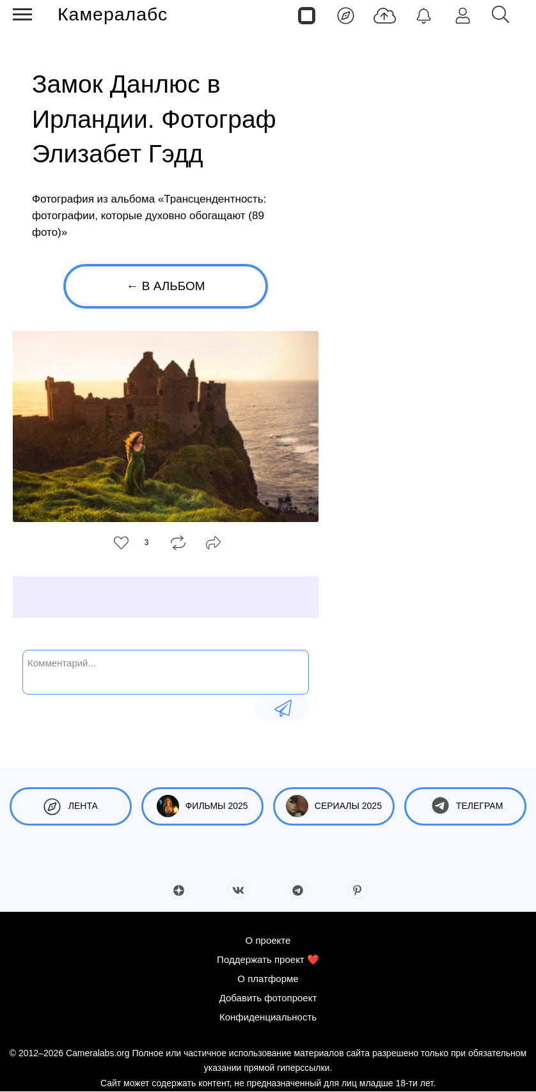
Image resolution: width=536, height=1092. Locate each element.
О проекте (268, 940)
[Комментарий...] (166, 671)
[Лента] (345, 14)
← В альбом (165, 286)
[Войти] (462, 14)
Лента (70, 806)
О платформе (267, 978)
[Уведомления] (423, 14)
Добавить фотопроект (268, 997)
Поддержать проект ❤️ (268, 959)
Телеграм (465, 806)
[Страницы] (306, 14)
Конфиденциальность (268, 1016)
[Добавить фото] (384, 14)
